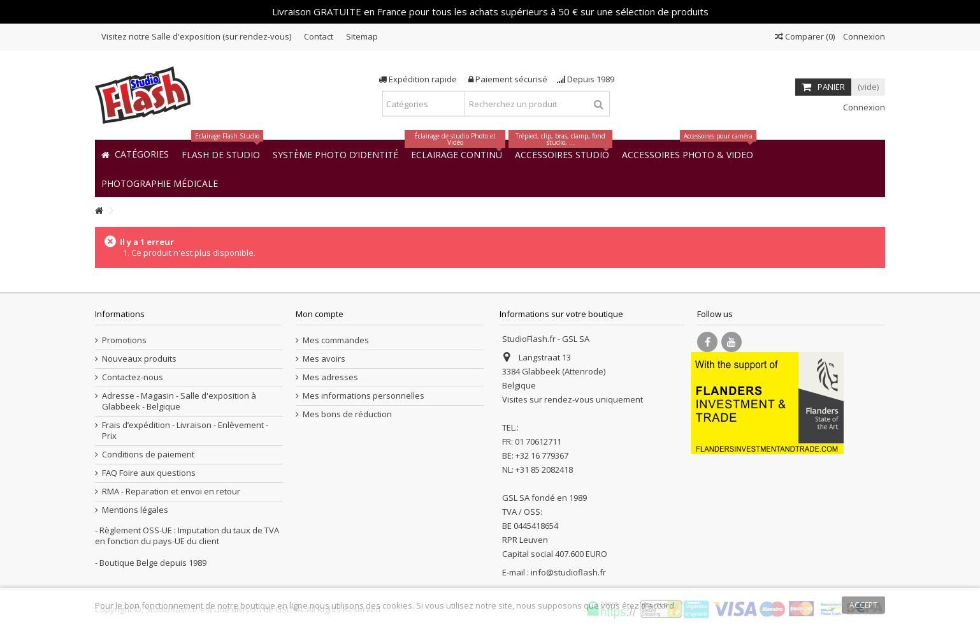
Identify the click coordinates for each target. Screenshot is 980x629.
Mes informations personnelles (363, 395)
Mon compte (319, 314)
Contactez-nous (132, 377)
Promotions (124, 340)
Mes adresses (330, 377)
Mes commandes (336, 340)
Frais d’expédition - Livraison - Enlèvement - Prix (185, 430)
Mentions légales (135, 510)
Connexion (863, 36)
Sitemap (362, 36)
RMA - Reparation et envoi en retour (171, 491)
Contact (318, 36)
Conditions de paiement (148, 454)
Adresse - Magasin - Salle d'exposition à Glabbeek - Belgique (179, 401)
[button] (159, 182)
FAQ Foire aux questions (149, 473)
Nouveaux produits (139, 358)
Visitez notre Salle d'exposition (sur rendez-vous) (196, 36)
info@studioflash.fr (568, 572)
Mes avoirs (324, 358)
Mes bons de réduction (347, 414)
